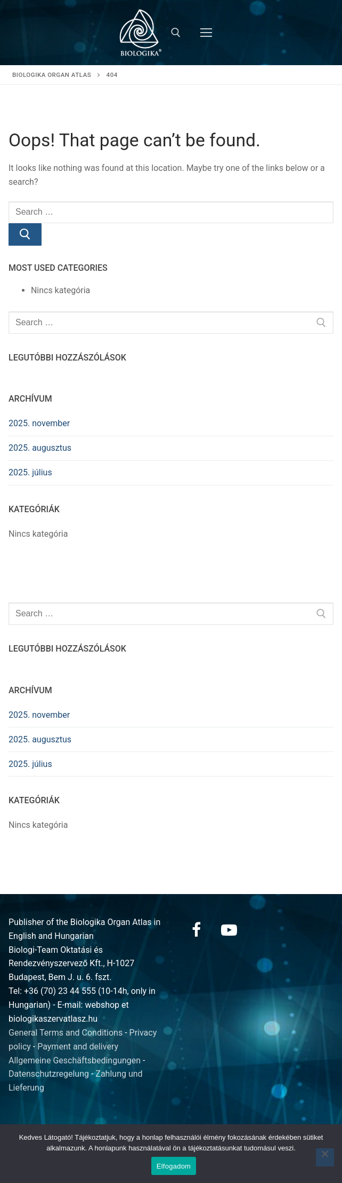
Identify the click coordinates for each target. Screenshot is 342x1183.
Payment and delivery (77, 1046)
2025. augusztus (40, 448)
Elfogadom (174, 1166)
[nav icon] (206, 32)
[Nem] (325, 1157)
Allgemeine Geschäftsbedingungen (75, 1060)
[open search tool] (176, 32)
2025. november (39, 423)
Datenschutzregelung (49, 1074)
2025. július (30, 472)
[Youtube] (229, 929)
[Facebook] (196, 929)
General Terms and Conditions (66, 1033)
